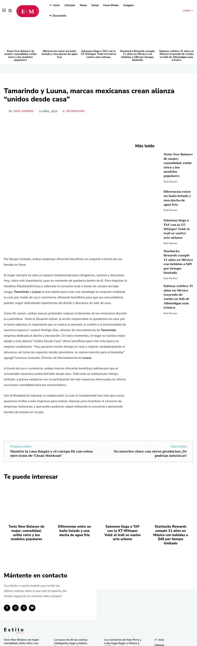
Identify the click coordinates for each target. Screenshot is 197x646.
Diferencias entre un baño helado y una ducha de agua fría (59, 54)
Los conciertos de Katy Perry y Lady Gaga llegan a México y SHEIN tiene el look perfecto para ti (123, 575)
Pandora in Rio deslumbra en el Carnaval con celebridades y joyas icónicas (123, 630)
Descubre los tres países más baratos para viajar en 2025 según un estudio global (120, 590)
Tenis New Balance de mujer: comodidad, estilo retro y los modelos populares (20, 55)
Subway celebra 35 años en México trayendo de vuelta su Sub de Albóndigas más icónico (176, 55)
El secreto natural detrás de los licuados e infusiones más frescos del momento (73, 611)
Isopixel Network (142, 642)
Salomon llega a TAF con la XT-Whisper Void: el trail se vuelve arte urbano (98, 54)
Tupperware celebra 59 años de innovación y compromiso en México (72, 586)
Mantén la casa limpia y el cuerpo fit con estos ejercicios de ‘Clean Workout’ (51, 391)
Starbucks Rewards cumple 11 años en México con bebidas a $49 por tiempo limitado (137, 55)
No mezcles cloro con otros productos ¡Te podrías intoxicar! (150, 391)
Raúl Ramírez (24, 111)
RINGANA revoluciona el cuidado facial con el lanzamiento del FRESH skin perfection (73, 623)
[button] (10, 10)
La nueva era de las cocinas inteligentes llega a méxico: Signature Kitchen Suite (69, 574)
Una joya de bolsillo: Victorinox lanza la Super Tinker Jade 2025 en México (72, 599)
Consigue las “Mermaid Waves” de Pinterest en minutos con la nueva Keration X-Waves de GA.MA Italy (122, 603)
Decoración (75, 111)
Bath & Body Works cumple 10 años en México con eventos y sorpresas (121, 617)
